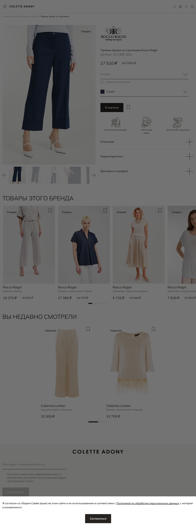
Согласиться (98, 518)
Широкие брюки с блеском (56, 409)
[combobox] (144, 74)
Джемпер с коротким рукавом (130, 291)
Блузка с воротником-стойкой (75, 291)
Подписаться (15, 492)
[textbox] (144, 74)
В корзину (112, 107)
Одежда (26, 16)
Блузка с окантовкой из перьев (124, 409)
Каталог (16, 16)
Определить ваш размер (117, 82)
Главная (6, 16)
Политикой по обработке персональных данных (147, 503)
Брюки (35, 16)
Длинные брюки (12, 291)
